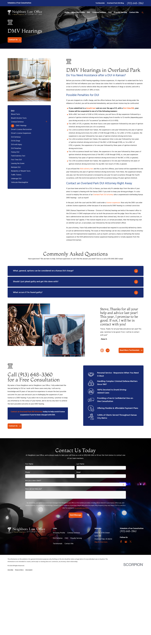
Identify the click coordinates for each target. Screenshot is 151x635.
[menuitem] (29, 114)
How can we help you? (33, 489)
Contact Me (69, 543)
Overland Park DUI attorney (103, 194)
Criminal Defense (73, 533)
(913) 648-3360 (135, 3)
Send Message (75, 515)
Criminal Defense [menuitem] (99, 12)
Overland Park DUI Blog (115, 3)
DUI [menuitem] (88, 12)
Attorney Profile (59, 533)
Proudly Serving (76, 538)
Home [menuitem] (67, 12)
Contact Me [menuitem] (134, 12)
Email (78, 472)
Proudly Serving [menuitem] (120, 12)
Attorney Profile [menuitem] (78, 12)
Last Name (80, 464)
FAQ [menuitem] (110, 12)
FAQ (66, 538)
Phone (27, 472)
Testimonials (100, 3)
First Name (29, 464)
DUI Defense (57, 538)
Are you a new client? (33, 481)
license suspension (113, 202)
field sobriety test (86, 168)
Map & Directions (101, 542)
